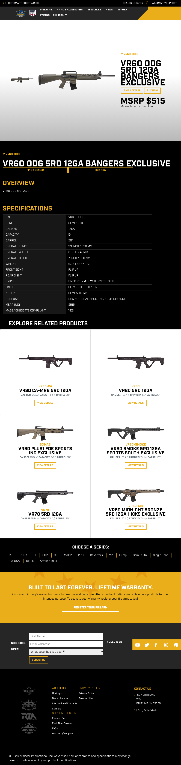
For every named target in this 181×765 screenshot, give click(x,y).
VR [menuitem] (111, 555)
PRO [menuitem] (81, 555)
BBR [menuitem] (45, 555)
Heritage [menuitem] (57, 692)
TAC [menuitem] (10, 555)
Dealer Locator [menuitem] (60, 698)
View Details (45, 402)
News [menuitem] (115, 9)
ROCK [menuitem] (23, 555)
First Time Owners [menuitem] (62, 722)
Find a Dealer (132, 90)
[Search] (174, 12)
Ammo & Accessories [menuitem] (76, 9)
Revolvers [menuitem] (96, 555)
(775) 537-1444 (146, 710)
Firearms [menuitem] (52, 9)
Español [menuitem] (140, 9)
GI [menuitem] (35, 555)
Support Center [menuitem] (64, 713)
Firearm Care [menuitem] (59, 717)
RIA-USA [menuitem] (128, 9)
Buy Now (152, 90)
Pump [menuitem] (123, 555)
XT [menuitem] (56, 555)
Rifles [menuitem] (30, 560)
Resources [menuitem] (100, 9)
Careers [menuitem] (56, 708)
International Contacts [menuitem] (64, 703)
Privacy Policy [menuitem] (89, 688)
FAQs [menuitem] (55, 728)
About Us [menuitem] (59, 688)
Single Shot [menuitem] (160, 555)
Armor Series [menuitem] (48, 560)
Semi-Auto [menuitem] (140, 555)
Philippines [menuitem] (53, 15)
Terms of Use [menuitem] (86, 698)
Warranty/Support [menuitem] (62, 733)
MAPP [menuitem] (68, 555)
